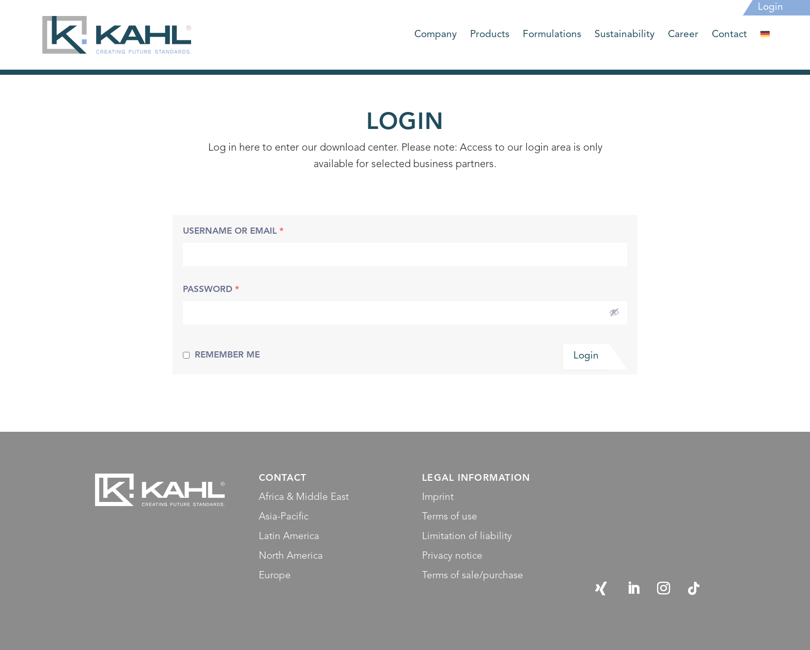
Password (211, 289)
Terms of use (449, 517)
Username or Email (233, 231)
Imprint (438, 497)
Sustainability (625, 35)
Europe (275, 576)
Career (683, 35)
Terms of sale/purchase (472, 576)
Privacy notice (452, 556)
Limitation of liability (467, 537)
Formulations (552, 35)
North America (291, 556)
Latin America (289, 537)
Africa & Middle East (304, 497)
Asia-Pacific (283, 517)
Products (489, 35)
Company (435, 35)
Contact (729, 35)
